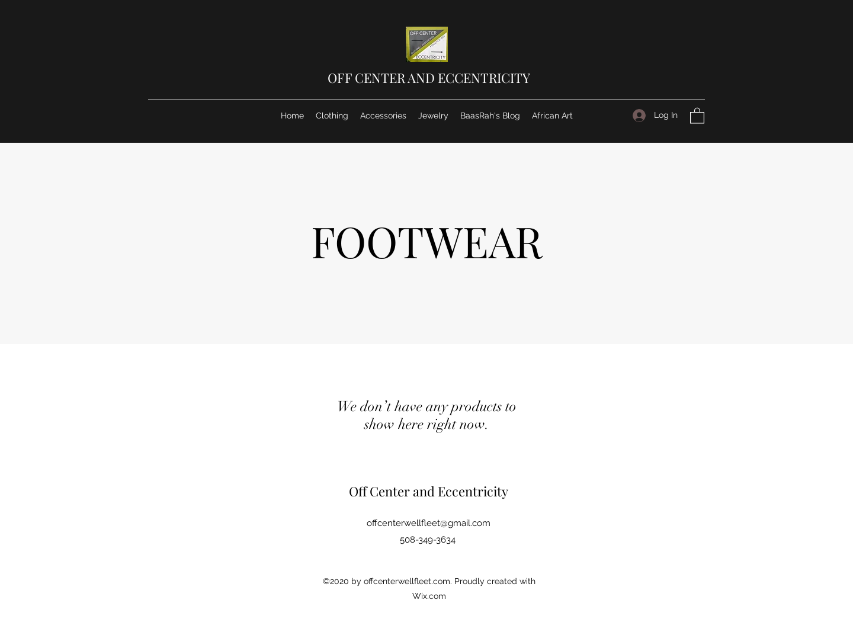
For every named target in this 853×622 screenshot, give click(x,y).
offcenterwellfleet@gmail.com (428, 523)
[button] (697, 115)
